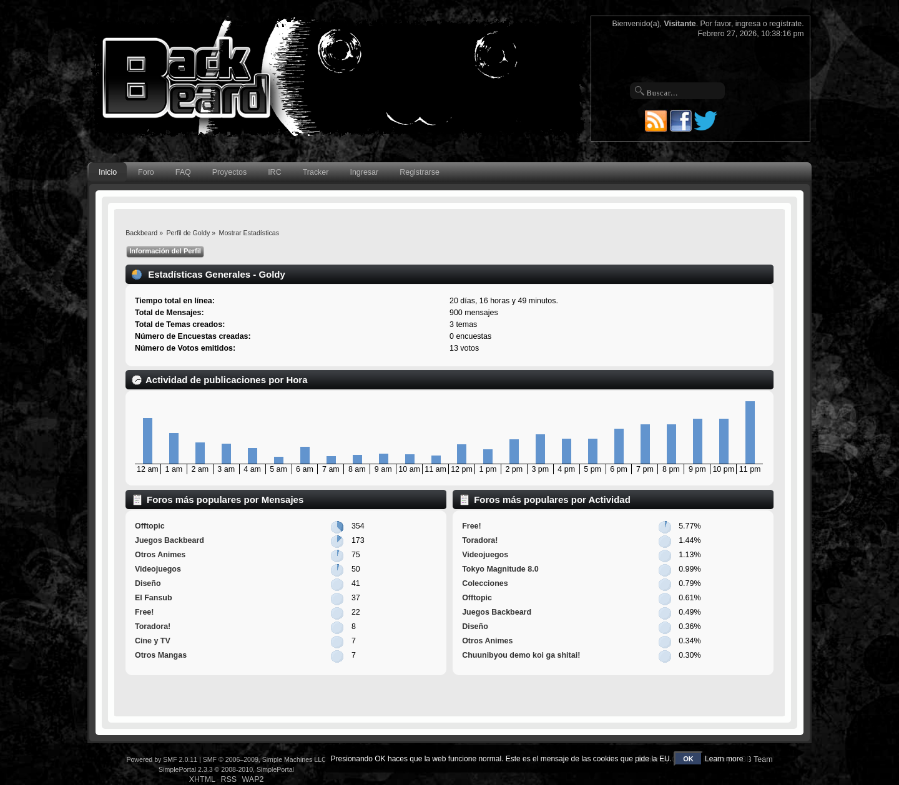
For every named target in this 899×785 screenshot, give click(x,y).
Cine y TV (152, 640)
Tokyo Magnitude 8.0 (500, 569)
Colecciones (485, 583)
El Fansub (153, 597)
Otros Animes (160, 554)
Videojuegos (158, 569)
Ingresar (364, 172)
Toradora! (152, 626)
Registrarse (420, 172)
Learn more (724, 758)
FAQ (183, 172)
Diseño (148, 583)
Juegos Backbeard (169, 540)
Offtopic (150, 526)
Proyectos (229, 172)
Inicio (108, 172)
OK (688, 759)
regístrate (785, 23)
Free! (144, 612)
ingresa (748, 23)
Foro (146, 172)
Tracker (316, 172)
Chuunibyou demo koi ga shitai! (521, 655)
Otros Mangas (161, 655)
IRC (274, 172)
